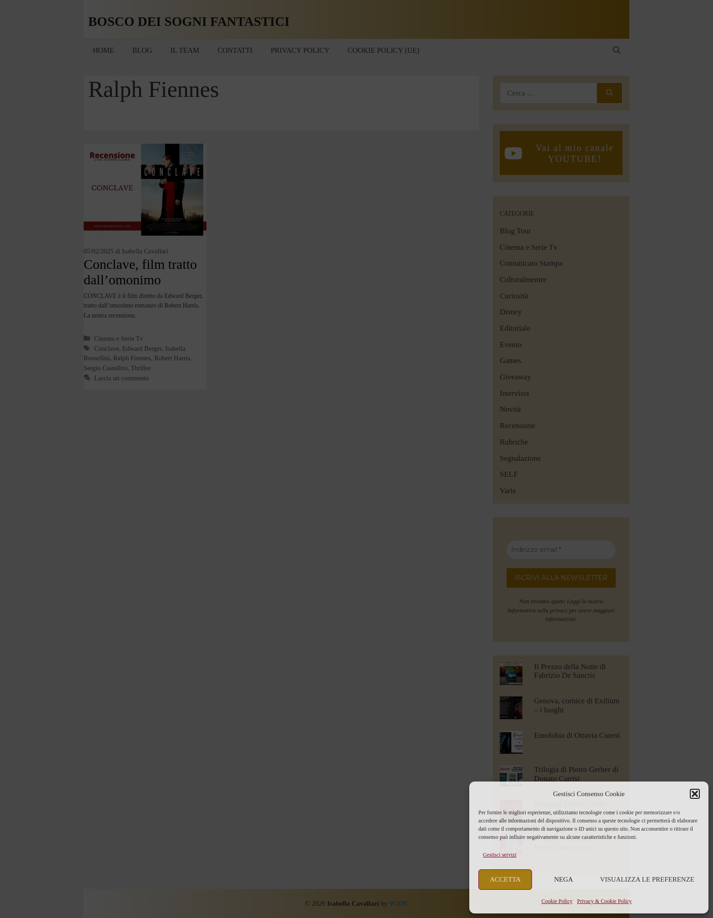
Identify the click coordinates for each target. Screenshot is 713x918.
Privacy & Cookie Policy (604, 901)
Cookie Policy (557, 901)
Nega (563, 879)
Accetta (505, 879)
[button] (694, 793)
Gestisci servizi (500, 855)
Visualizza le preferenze (647, 879)
